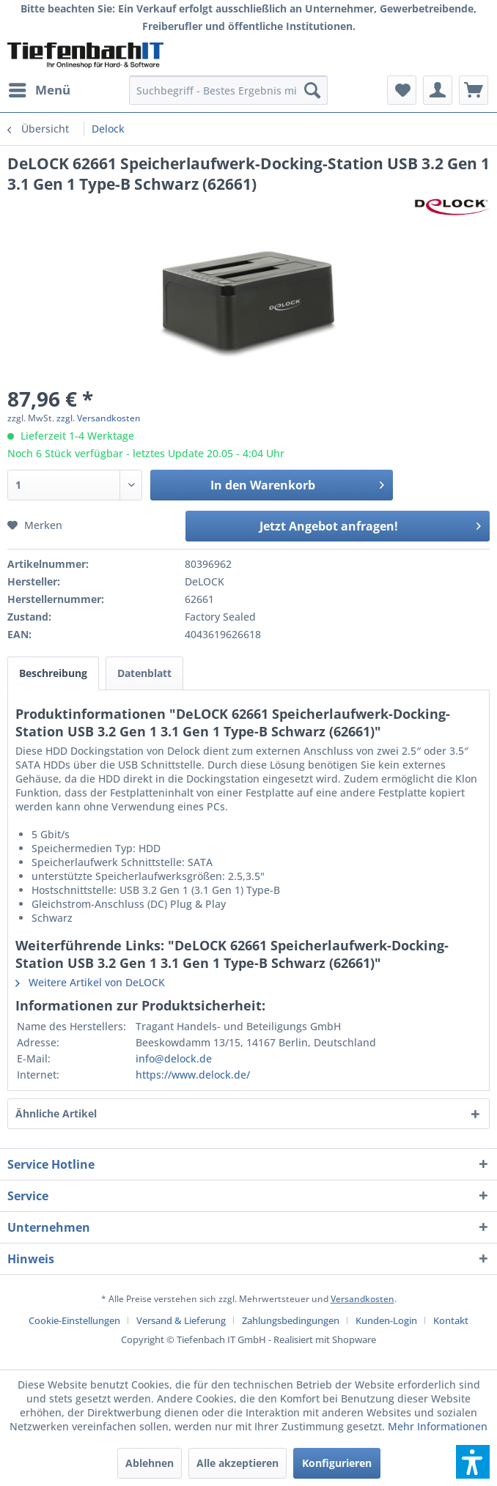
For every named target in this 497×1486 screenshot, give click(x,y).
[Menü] (39, 90)
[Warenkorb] (473, 90)
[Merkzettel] (401, 90)
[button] (473, 1462)
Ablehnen (149, 1463)
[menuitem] (39, 90)
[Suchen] (312, 90)
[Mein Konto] (437, 90)
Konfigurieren (337, 1463)
